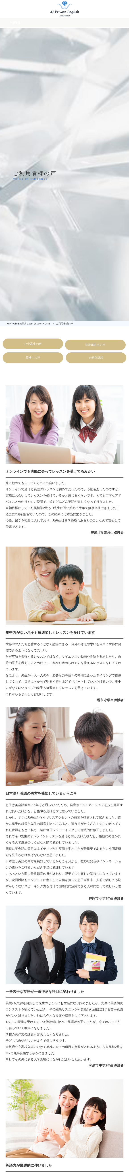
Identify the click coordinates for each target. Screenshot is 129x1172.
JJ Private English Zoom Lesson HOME (28, 323)
